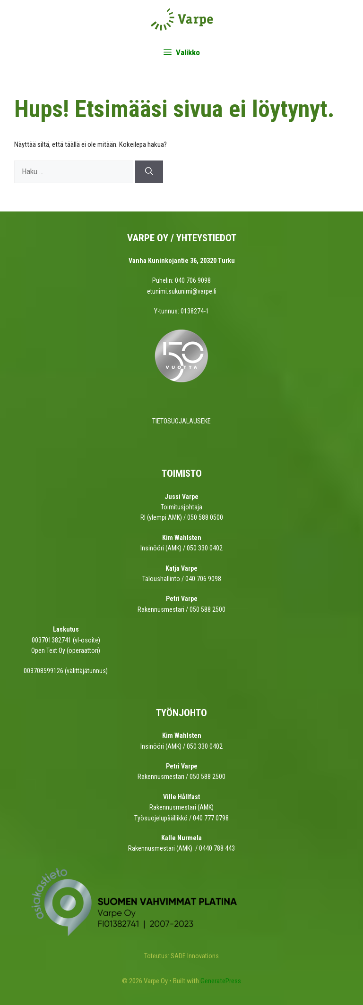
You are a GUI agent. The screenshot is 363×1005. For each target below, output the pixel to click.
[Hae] (149, 171)
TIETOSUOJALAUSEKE (181, 421)
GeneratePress (220, 981)
